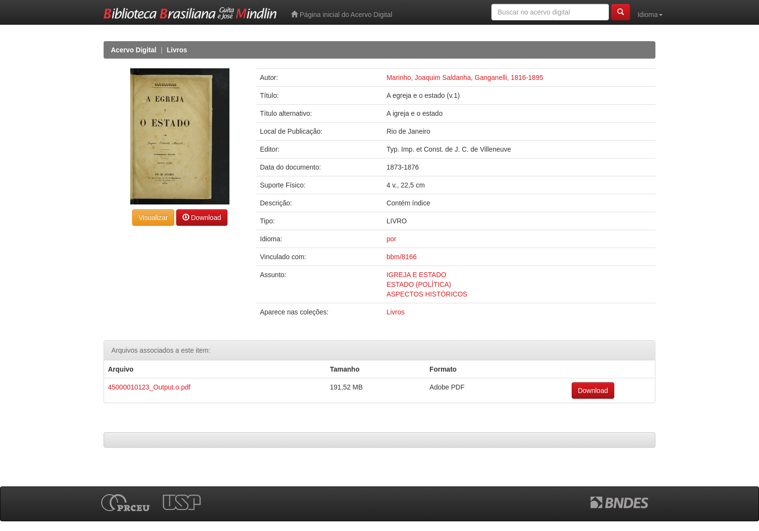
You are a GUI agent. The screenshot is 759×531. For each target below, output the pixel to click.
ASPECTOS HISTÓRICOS (426, 294)
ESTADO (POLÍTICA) (418, 284)
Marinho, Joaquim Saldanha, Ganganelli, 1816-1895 (464, 77)
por (391, 239)
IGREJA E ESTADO (416, 275)
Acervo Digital (133, 50)
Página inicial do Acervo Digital (341, 14)
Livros (177, 50)
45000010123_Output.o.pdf (149, 387)
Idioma (650, 14)
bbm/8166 (401, 257)
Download (201, 217)
